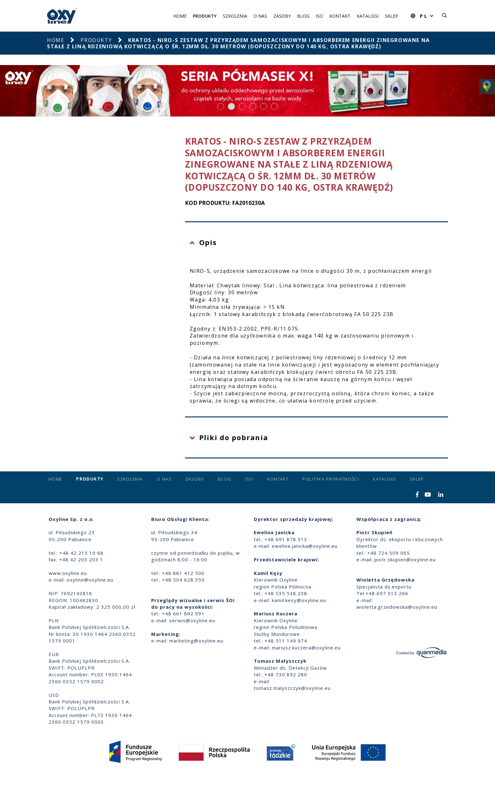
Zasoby (282, 16)
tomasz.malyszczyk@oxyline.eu (292, 688)
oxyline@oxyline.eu (90, 580)
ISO (319, 16)
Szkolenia (235, 16)
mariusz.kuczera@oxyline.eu (306, 647)
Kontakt (339, 16)
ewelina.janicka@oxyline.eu (304, 546)
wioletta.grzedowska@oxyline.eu (396, 607)
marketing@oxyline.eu (196, 640)
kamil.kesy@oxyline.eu (299, 600)
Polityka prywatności (330, 479)
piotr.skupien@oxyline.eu (405, 559)
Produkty (205, 16)
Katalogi (368, 16)
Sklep (391, 16)
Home (180, 16)
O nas (260, 16)
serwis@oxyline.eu (192, 620)
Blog (303, 16)
